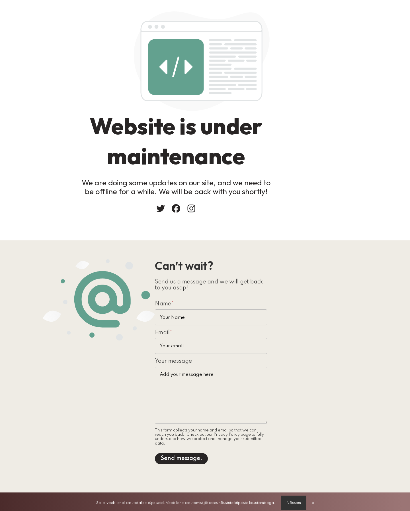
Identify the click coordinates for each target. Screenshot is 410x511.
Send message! (231, 452)
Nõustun (293, 500)
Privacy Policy (218, 433)
